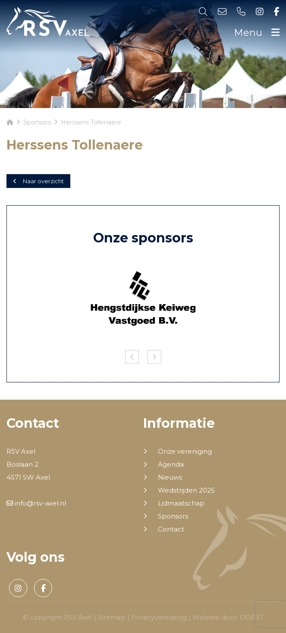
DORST (252, 617)
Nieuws (170, 477)
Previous (132, 357)
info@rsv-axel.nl (36, 503)
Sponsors (173, 516)
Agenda (171, 464)
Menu (257, 32)
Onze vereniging (185, 451)
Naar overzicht (38, 181)
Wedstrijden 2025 (186, 490)
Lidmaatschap (181, 503)
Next (154, 357)
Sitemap (112, 617)
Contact (171, 529)
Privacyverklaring (159, 617)
